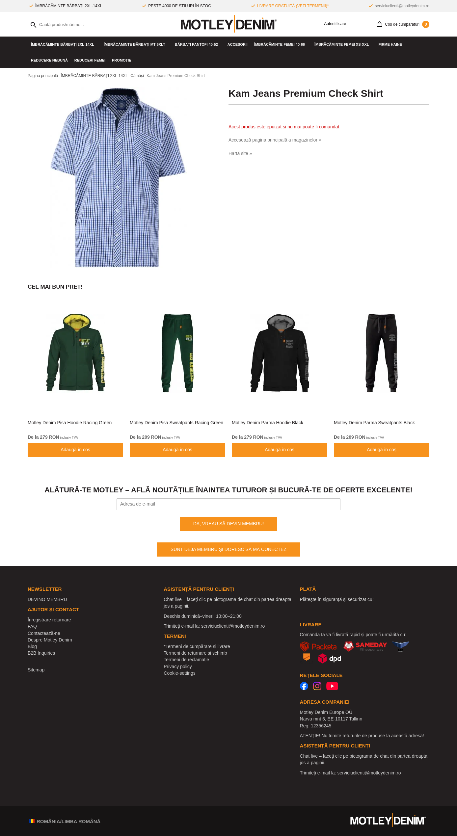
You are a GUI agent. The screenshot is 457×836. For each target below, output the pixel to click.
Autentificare (332, 24)
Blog (32, 646)
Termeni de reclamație (186, 659)
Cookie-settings (180, 673)
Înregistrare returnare (49, 619)
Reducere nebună (49, 60)
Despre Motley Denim (50, 639)
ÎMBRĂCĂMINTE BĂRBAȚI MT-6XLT (136, 44)
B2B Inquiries (41, 653)
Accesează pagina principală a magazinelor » (274, 140)
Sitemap (36, 669)
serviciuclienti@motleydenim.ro (402, 6)
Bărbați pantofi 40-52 (198, 44)
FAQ (32, 626)
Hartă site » (240, 153)
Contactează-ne (44, 633)
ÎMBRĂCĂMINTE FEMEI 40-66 (281, 44)
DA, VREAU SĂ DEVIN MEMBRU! (228, 523)
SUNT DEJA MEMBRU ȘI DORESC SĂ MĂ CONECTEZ (228, 549)
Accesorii (238, 44)
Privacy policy (178, 666)
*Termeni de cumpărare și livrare (197, 646)
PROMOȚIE (121, 60)
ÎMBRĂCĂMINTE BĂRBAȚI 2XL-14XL (64, 44)
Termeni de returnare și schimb (195, 653)
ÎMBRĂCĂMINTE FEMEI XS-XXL (343, 44)
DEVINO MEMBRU (47, 599)
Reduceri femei (89, 60)
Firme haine (392, 44)
